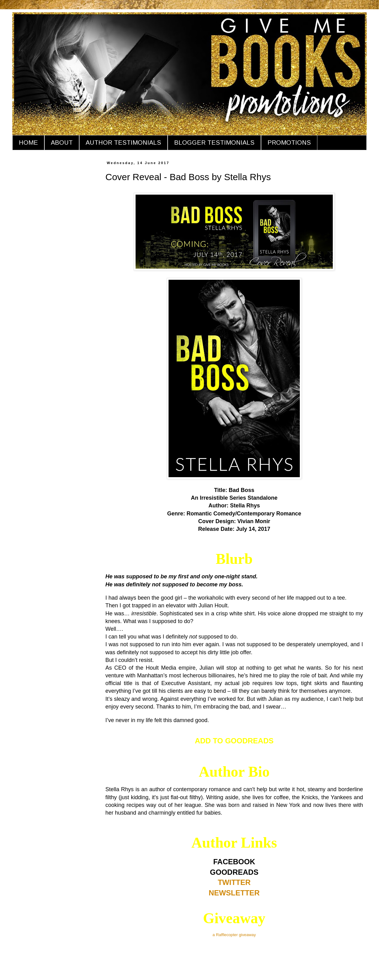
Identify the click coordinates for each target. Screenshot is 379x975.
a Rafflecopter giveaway (234, 934)
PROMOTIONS (289, 142)
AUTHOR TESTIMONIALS (123, 142)
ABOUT (62, 142)
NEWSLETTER (234, 893)
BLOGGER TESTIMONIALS (214, 142)
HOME (28, 142)
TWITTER (234, 882)
